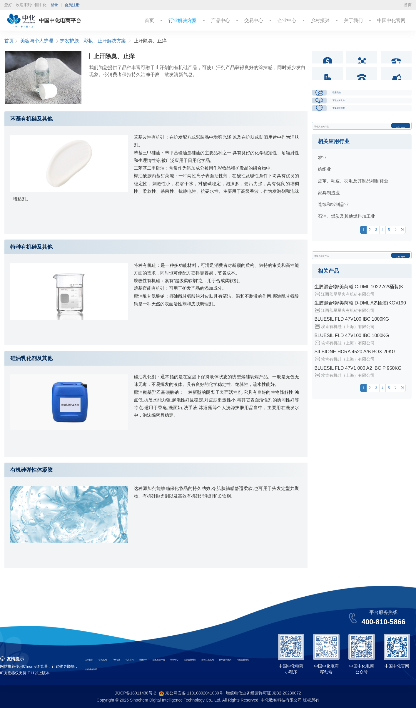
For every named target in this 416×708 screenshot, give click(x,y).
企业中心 (287, 20)
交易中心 (253, 20)
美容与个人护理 (36, 40)
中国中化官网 (391, 20)
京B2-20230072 (286, 693)
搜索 (400, 195)
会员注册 (72, 5)
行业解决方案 (182, 20)
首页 (408, 5)
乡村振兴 (320, 20)
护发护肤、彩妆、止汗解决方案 (93, 40)
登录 (54, 5)
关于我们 (353, 20)
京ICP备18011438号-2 (135, 693)
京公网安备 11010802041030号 (191, 693)
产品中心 (220, 20)
